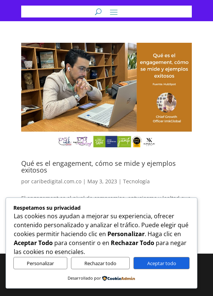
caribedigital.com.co (56, 181)
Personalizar (40, 263)
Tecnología (136, 181)
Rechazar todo (100, 263)
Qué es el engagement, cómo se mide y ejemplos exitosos (98, 166)
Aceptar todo (161, 263)
